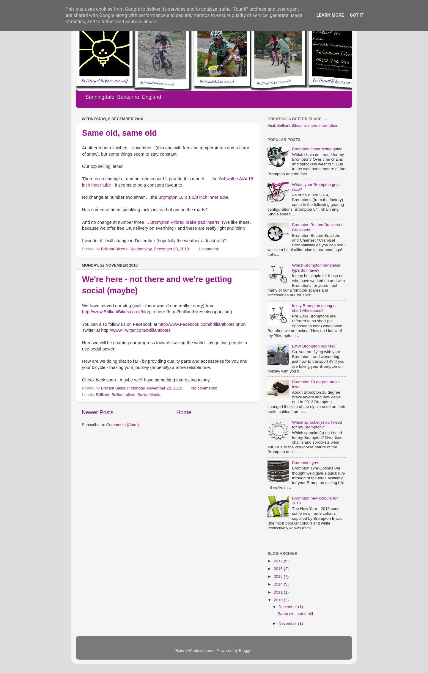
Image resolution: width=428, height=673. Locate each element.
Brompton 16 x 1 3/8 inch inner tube (193, 197)
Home (183, 412)
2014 (279, 584)
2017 (279, 561)
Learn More (330, 15)
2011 (279, 592)
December (288, 607)
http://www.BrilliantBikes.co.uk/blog (116, 311)
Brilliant (102, 394)
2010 (279, 600)
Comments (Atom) (122, 424)
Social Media (148, 394)
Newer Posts (98, 412)
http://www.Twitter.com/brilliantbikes (135, 330)
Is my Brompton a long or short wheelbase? (314, 308)
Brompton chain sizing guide (317, 149)
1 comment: (209, 249)
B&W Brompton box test (313, 346)
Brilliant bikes (123, 394)
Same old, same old (119, 133)
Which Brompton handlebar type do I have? (316, 267)
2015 (279, 576)
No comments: (204, 388)
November (288, 623)
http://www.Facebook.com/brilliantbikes (196, 324)
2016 (279, 568)
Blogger (246, 650)
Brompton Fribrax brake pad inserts (184, 222)
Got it (357, 15)
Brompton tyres (305, 463)
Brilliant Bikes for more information (308, 125)
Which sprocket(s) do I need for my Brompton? (317, 424)
